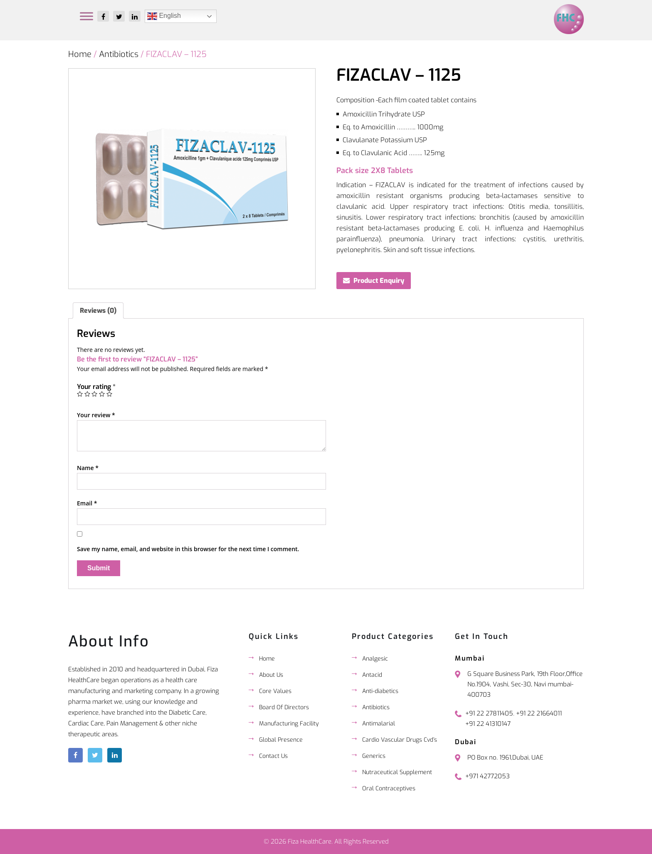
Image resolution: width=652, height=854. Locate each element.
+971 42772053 (487, 776)
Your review (96, 415)
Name (88, 468)
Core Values (275, 691)
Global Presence (281, 740)
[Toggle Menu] (86, 16)
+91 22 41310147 (488, 724)
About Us (271, 675)
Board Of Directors (284, 707)
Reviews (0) (98, 310)
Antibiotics (118, 54)
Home (79, 54)
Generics (373, 756)
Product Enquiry (378, 280)
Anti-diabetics (380, 691)
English (164, 16)
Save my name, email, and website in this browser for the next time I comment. (188, 549)
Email (87, 503)
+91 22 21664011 (539, 713)
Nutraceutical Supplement (397, 772)
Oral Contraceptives (388, 788)
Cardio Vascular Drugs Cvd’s (399, 740)
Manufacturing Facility (289, 724)
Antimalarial (378, 724)
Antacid (372, 675)
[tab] (98, 310)
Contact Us (273, 756)
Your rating (96, 386)
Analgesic (375, 659)
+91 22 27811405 (489, 713)
